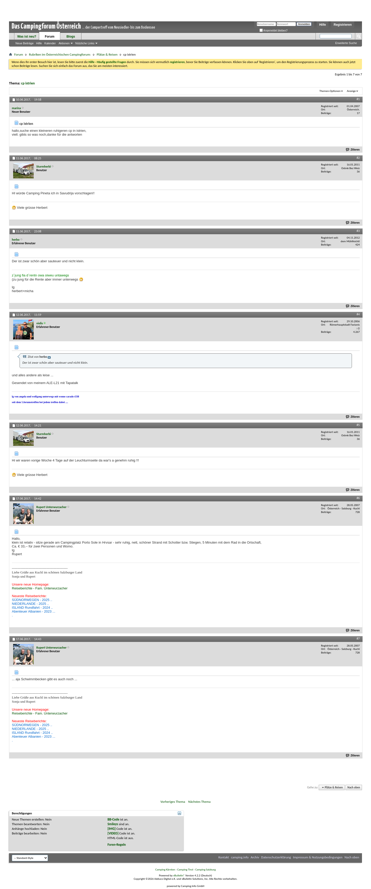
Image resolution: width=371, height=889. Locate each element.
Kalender (50, 43)
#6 (358, 498)
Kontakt (223, 857)
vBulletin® (179, 875)
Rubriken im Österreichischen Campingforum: (60, 54)
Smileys (112, 824)
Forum (49, 36)
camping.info (239, 857)
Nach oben (353, 787)
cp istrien (28, 83)
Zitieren (353, 149)
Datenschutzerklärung (276, 857)
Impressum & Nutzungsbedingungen (317, 857)
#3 (358, 231)
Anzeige (351, 91)
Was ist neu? (26, 36)
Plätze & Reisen (107, 54)
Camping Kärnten (165, 869)
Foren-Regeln (116, 845)
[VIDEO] (113, 833)
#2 (358, 158)
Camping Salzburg (205, 869)
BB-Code (113, 819)
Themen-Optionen (330, 91)
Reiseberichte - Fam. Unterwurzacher (40, 588)
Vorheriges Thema (173, 802)
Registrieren (343, 25)
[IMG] (111, 829)
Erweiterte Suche (346, 43)
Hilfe (322, 25)
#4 (358, 314)
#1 (358, 99)
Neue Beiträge (24, 43)
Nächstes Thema (199, 802)
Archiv (255, 857)
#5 (358, 425)
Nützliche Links (84, 43)
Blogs (70, 36)
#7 (358, 638)
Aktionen (64, 43)
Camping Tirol (185, 869)
